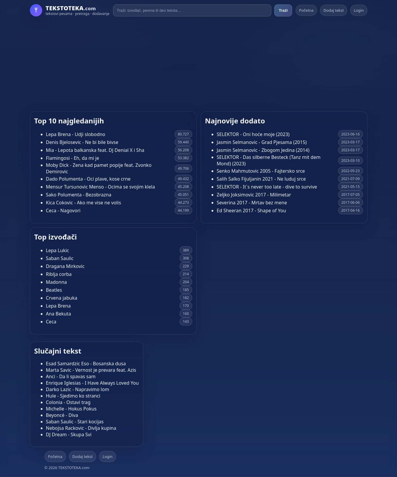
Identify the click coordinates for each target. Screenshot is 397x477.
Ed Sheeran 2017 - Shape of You (251, 210)
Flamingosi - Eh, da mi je (72, 158)
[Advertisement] (198, 64)
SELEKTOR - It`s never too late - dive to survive (267, 187)
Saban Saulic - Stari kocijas (75, 421)
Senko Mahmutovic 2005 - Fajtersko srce (261, 171)
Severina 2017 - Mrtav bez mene (252, 202)
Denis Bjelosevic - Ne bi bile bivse (82, 142)
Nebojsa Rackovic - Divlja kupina (81, 428)
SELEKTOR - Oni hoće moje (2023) (253, 134)
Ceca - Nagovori (63, 210)
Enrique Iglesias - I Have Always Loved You (92, 383)
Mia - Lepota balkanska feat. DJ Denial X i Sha (95, 150)
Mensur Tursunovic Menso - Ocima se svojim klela (100, 187)
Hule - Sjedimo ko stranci (73, 396)
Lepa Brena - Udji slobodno (75, 134)
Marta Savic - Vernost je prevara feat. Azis (91, 370)
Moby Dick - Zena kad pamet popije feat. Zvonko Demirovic (99, 168)
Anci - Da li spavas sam (71, 376)
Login (359, 10)
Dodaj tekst (333, 10)
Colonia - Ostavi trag (68, 402)
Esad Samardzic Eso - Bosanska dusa (86, 363)
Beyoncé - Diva (62, 415)
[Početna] (70, 10)
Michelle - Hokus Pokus (71, 408)
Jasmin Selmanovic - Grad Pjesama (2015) (262, 142)
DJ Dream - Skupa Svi (69, 434)
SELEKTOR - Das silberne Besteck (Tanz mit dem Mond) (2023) (269, 160)
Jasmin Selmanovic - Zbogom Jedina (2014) (263, 150)
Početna (306, 10)
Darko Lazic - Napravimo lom (77, 389)
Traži (283, 10)
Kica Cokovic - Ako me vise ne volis (83, 202)
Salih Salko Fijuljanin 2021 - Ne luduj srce (261, 179)
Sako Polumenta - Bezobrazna (79, 194)
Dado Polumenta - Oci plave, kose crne (88, 179)
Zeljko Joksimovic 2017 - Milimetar (254, 194)
